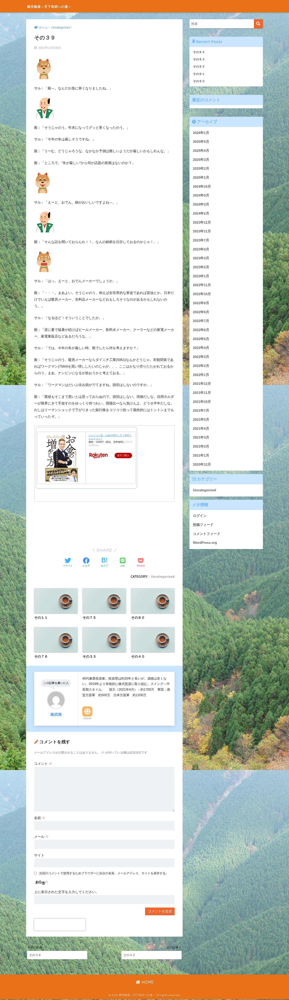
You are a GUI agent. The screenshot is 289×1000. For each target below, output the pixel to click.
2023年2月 (201, 268)
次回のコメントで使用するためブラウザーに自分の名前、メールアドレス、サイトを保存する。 (104, 873)
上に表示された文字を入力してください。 (66, 892)
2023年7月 (201, 241)
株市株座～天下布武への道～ (58, 6)
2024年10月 (202, 187)
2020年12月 (202, 465)
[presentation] (59, 925)
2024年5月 (201, 196)
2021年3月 (201, 438)
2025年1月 (201, 178)
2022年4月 (201, 348)
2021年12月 (202, 384)
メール (41, 837)
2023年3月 (201, 259)
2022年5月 (201, 339)
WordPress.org (205, 543)
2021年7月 (201, 411)
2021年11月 (202, 393)
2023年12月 (202, 223)
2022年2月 (201, 366)
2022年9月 (201, 303)
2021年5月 (201, 420)
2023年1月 (201, 277)
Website (87, 718)
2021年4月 (201, 429)
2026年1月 (201, 133)
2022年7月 (201, 321)
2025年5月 (201, 142)
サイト (39, 855)
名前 (39, 818)
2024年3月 (201, 205)
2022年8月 (201, 312)
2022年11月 (202, 286)
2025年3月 (201, 160)
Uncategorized (162, 576)
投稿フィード (203, 525)
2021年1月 (201, 456)
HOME (145, 983)
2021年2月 (201, 447)
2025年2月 (201, 169)
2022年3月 (201, 357)
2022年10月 (202, 294)
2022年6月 (201, 330)
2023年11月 (202, 232)
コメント (43, 764)
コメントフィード (206, 534)
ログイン (200, 516)
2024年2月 (201, 214)
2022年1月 (201, 375)
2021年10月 (202, 402)
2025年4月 (201, 151)
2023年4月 (201, 250)
